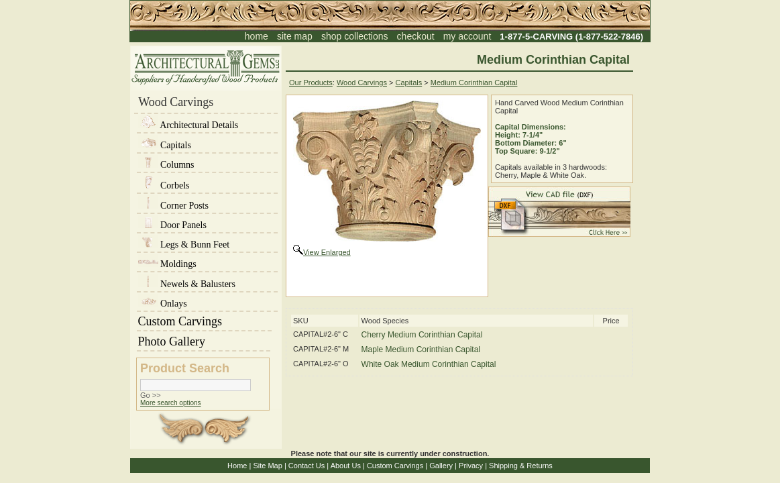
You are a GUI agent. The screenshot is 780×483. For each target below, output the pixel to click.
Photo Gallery (203, 341)
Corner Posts (173, 206)
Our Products (311, 82)
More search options (170, 403)
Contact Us (306, 466)
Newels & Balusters (186, 284)
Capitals (164, 145)
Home (237, 466)
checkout (416, 36)
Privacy (471, 466)
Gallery (441, 466)
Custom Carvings (204, 321)
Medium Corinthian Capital (474, 82)
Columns (166, 165)
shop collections (354, 36)
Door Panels (172, 225)
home (256, 36)
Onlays (162, 304)
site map (295, 36)
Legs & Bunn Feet (184, 244)
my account (467, 36)
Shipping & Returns (521, 466)
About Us (346, 466)
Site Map (267, 466)
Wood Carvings (362, 82)
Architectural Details (188, 125)
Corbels (164, 185)
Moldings (167, 264)
